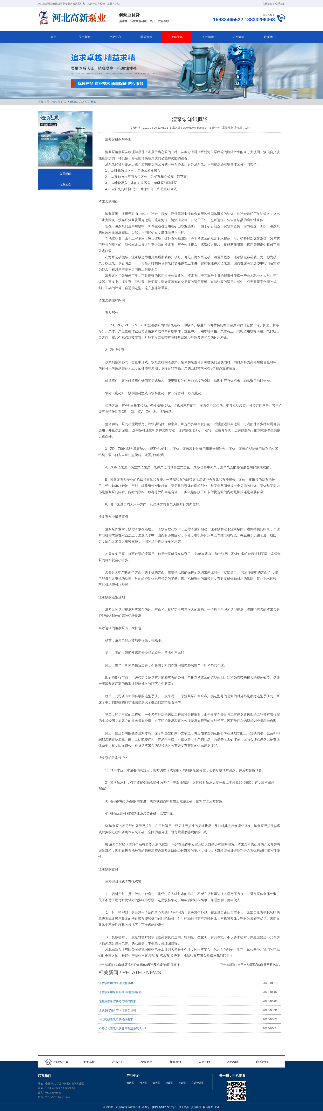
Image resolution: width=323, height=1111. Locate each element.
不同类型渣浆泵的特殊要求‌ (115, 1019)
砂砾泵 (182, 1082)
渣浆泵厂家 (59, 101)
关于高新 (84, 37)
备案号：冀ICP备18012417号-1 (159, 1107)
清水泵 (156, 1082)
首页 (53, 37)
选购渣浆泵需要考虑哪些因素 (117, 1001)
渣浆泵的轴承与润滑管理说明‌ (117, 1010)
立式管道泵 (197, 1082)
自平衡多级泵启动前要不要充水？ (259, 964)
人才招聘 (208, 37)
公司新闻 (90, 101)
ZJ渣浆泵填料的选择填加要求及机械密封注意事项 (148, 964)
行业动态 (65, 184)
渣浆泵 (130, 1082)
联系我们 (280, 3)
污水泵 (143, 1082)
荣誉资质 (146, 37)
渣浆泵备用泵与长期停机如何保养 (120, 992)
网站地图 (208, 1107)
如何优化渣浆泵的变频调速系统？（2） (123, 1028)
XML (217, 1107)
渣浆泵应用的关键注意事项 (115, 983)
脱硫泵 (169, 1082)
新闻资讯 (177, 37)
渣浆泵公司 (61, 1062)
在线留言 (267, 3)
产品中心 (115, 37)
